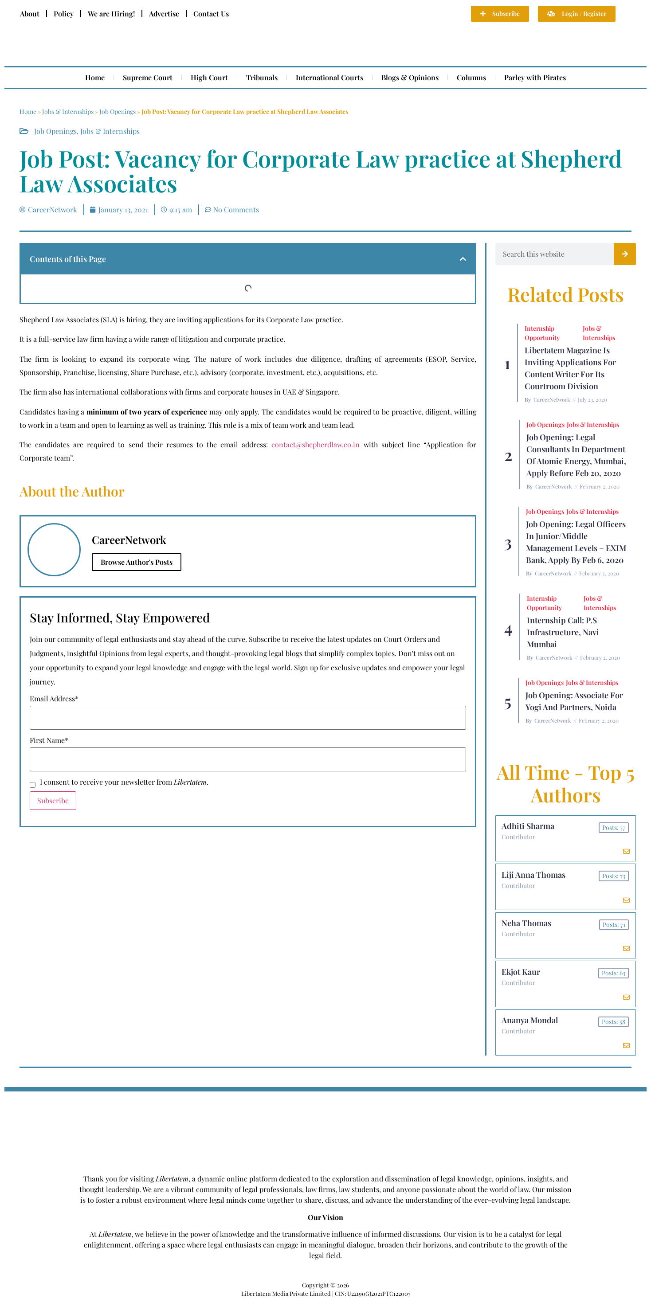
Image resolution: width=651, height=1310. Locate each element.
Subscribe (53, 800)
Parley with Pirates (535, 77)
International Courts (329, 77)
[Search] (625, 254)
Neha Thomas (527, 927)
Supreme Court (148, 77)
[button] (463, 258)
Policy (64, 13)
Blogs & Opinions (410, 77)
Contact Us (211, 13)
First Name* (49, 740)
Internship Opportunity (542, 333)
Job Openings (117, 111)
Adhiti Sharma (528, 827)
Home (95, 77)
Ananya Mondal (530, 1027)
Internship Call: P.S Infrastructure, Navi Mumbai (563, 632)
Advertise (164, 13)
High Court (209, 77)
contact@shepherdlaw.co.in (315, 444)
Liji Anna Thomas (534, 877)
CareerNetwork (551, 399)
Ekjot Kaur (521, 977)
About (29, 13)
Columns (471, 77)
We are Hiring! (111, 13)
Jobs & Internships (68, 111)
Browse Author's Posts (137, 562)
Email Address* (54, 698)
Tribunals (262, 77)
